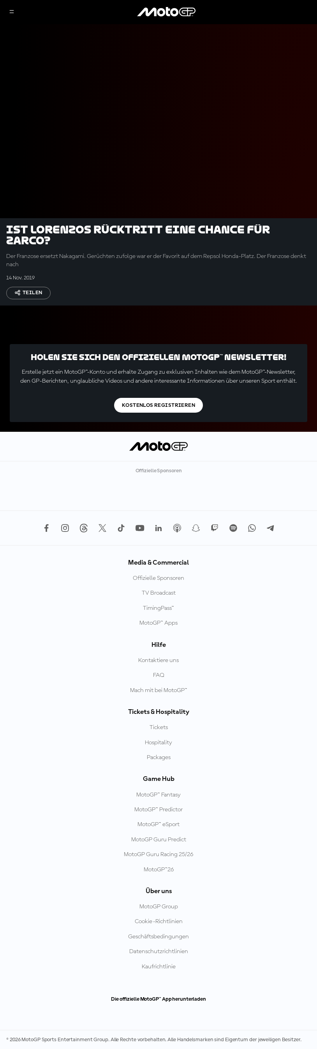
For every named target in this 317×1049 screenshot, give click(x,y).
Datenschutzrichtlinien (158, 951)
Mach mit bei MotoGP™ (158, 690)
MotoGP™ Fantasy (158, 795)
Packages (159, 757)
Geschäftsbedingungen (158, 937)
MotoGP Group (158, 907)
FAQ (158, 675)
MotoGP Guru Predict (158, 840)
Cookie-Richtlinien (159, 921)
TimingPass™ (158, 608)
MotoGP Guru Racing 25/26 (158, 854)
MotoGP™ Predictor (158, 810)
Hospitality (158, 743)
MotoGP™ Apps (158, 623)
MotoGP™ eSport (158, 824)
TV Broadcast (159, 593)
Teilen (28, 293)
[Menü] (12, 12)
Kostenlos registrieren (158, 405)
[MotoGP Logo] (166, 12)
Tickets (159, 727)
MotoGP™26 (159, 870)
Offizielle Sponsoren (158, 578)
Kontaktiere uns (158, 660)
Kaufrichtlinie (159, 967)
